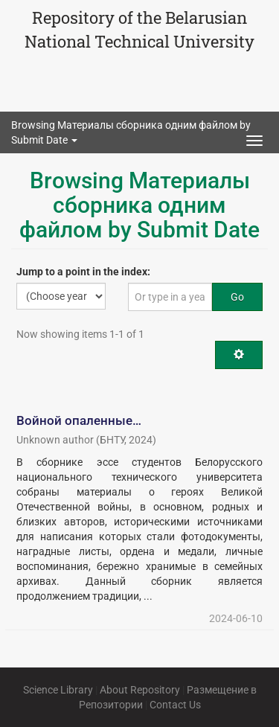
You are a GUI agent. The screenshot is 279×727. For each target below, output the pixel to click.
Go (237, 297)
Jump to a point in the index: (83, 272)
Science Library (58, 690)
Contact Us (175, 705)
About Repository (140, 690)
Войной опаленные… (78, 420)
